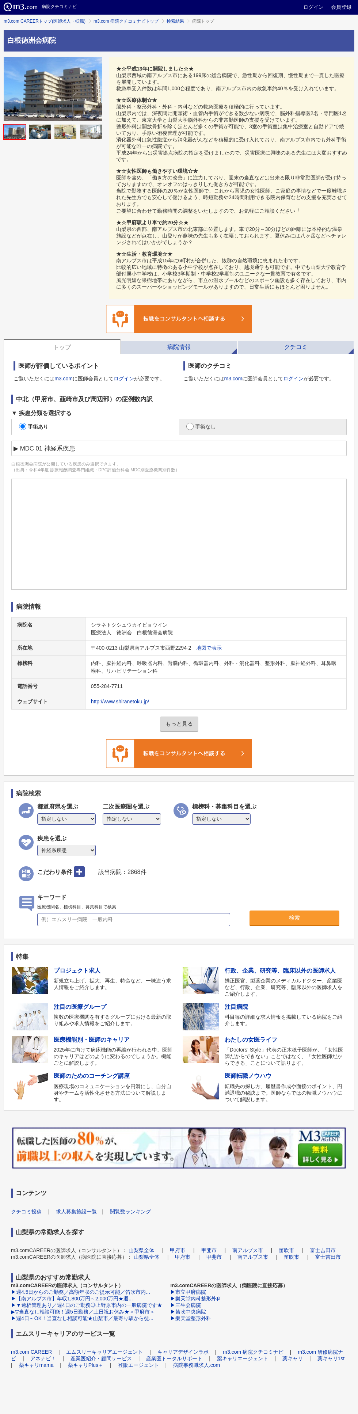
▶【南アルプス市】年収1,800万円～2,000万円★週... (72, 1298)
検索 (294, 918)
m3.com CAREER (31, 1352)
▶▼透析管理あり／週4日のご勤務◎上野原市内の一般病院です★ (86, 1305)
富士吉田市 (323, 1250)
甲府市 (177, 1250)
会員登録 (341, 7)
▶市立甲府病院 (188, 1292)
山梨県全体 (141, 1250)
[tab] (62, 346)
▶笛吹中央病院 (188, 1312)
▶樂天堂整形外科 (190, 1318)
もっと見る (179, 724)
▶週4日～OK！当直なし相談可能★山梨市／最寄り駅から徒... (82, 1318)
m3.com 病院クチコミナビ (253, 1352)
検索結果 (175, 21)
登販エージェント (138, 1365)
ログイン (313, 7)
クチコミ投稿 (26, 1212)
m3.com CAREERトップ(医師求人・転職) (44, 21)
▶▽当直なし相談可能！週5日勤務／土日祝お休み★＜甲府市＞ (83, 1312)
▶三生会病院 (185, 1305)
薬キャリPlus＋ (85, 1365)
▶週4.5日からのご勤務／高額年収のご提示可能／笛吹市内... (80, 1292)
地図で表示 (209, 648)
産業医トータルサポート (174, 1358)
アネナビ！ (43, 1358)
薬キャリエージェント (242, 1358)
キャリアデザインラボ (183, 1352)
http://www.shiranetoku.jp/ (120, 701)
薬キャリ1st (331, 1358)
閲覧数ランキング (130, 1212)
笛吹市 (286, 1250)
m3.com (63, 378)
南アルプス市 (247, 1250)
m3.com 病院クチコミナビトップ (126, 21)
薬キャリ (292, 1358)
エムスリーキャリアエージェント (104, 1352)
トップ (62, 347)
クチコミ (296, 347)
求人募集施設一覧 (76, 1212)
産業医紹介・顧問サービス (101, 1358)
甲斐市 (209, 1250)
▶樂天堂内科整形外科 (195, 1298)
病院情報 (179, 347)
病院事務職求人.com (196, 1365)
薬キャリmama (36, 1365)
